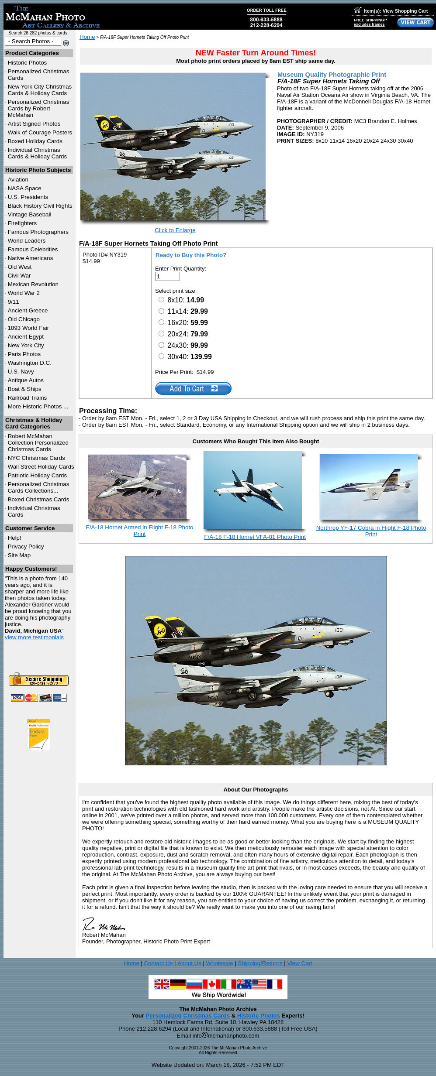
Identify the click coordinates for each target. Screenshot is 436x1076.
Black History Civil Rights (40, 205)
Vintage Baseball (30, 214)
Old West (20, 267)
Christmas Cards (36, 458)
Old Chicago (24, 319)
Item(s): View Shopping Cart (391, 11)
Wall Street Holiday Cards (41, 466)
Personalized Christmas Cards (187, 1015)
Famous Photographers (38, 232)
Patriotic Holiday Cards (37, 475)
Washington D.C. (30, 363)
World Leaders (26, 240)
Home (87, 37)
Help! (14, 538)
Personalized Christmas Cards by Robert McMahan (38, 108)
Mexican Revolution (33, 284)
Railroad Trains (27, 397)
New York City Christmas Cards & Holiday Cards (40, 89)
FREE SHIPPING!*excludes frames (370, 22)
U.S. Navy (21, 371)
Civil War (19, 275)
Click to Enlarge (175, 230)
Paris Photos (24, 354)
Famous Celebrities (33, 249)
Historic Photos (27, 62)
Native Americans (30, 258)
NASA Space (25, 188)
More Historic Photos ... (38, 406)
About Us (189, 963)
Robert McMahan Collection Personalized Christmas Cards (38, 442)
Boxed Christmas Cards (38, 499)
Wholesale (219, 963)
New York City (26, 345)
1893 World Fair (28, 328)
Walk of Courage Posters (40, 132)
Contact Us (158, 963)
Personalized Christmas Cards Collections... (38, 487)
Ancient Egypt (26, 336)
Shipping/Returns (260, 963)
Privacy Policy (26, 546)
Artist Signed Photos (34, 123)
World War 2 (24, 293)
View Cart (299, 963)
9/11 (13, 301)
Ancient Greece (28, 310)
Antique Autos (26, 380)
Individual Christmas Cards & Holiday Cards (37, 153)
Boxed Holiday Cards (35, 141)
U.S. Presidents (28, 197)
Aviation (18, 179)
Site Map (19, 555)
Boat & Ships (25, 389)
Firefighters (22, 223)
